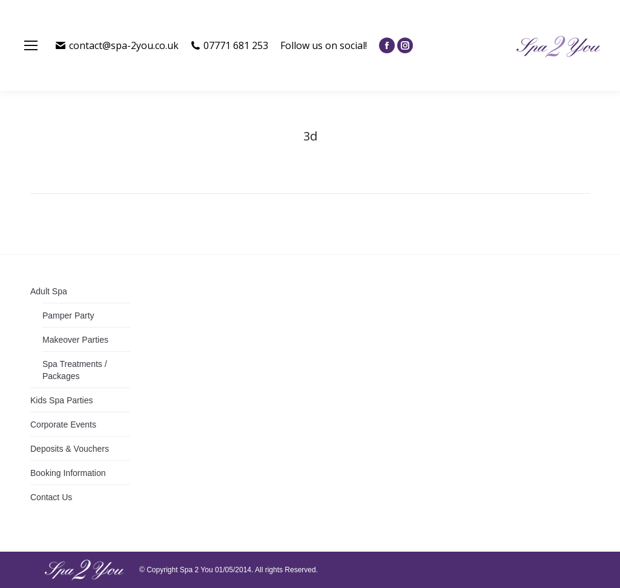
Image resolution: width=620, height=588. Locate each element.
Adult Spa (48, 291)
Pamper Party (68, 315)
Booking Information (68, 473)
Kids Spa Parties (61, 400)
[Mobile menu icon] (31, 45)
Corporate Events (63, 424)
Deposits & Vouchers (69, 449)
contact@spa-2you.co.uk (117, 45)
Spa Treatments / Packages (74, 370)
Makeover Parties (75, 340)
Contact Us (51, 497)
